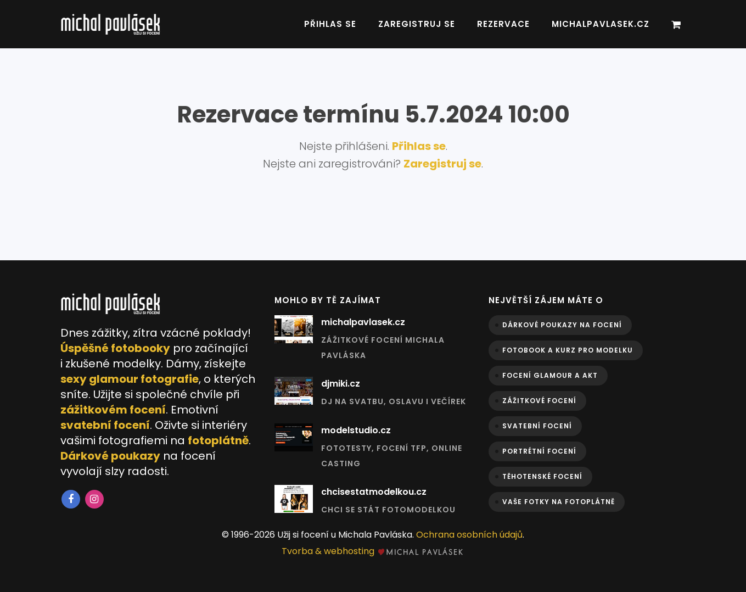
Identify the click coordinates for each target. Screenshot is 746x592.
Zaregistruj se (416, 24)
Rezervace (503, 24)
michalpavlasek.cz (600, 24)
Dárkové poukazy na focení (562, 324)
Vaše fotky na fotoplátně (558, 501)
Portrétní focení (539, 451)
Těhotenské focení (542, 476)
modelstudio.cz (356, 430)
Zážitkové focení (539, 400)
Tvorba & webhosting (373, 551)
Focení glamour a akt (550, 375)
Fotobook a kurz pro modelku (567, 350)
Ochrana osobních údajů (469, 534)
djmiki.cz (340, 383)
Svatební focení (537, 426)
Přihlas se (330, 24)
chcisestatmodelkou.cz (374, 491)
